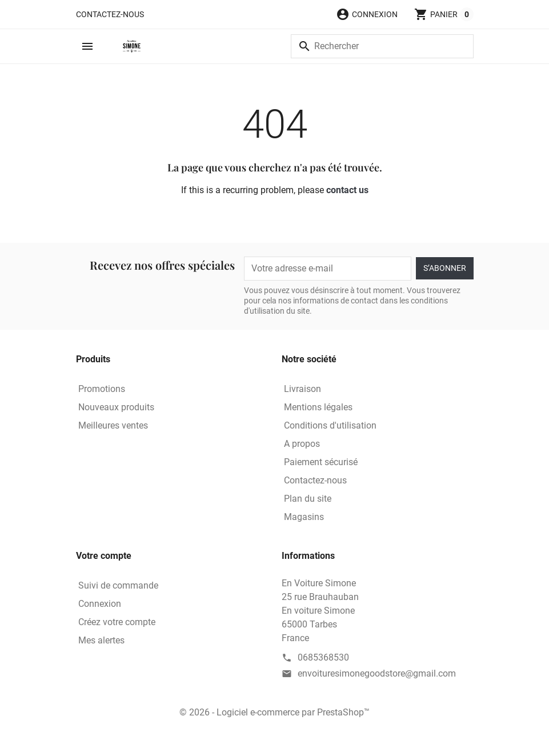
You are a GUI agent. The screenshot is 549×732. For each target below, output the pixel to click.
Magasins (304, 516)
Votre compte (103, 555)
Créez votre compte (116, 622)
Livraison (302, 388)
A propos (302, 443)
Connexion (99, 603)
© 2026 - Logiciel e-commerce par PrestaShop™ (274, 712)
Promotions (101, 388)
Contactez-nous (110, 14)
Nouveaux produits (116, 407)
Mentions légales (318, 407)
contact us (347, 190)
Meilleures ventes (113, 425)
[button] (366, 14)
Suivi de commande (118, 585)
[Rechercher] (382, 46)
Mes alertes (101, 640)
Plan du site (307, 498)
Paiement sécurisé (321, 462)
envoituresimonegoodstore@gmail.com (377, 673)
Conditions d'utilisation (330, 425)
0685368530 (323, 657)
